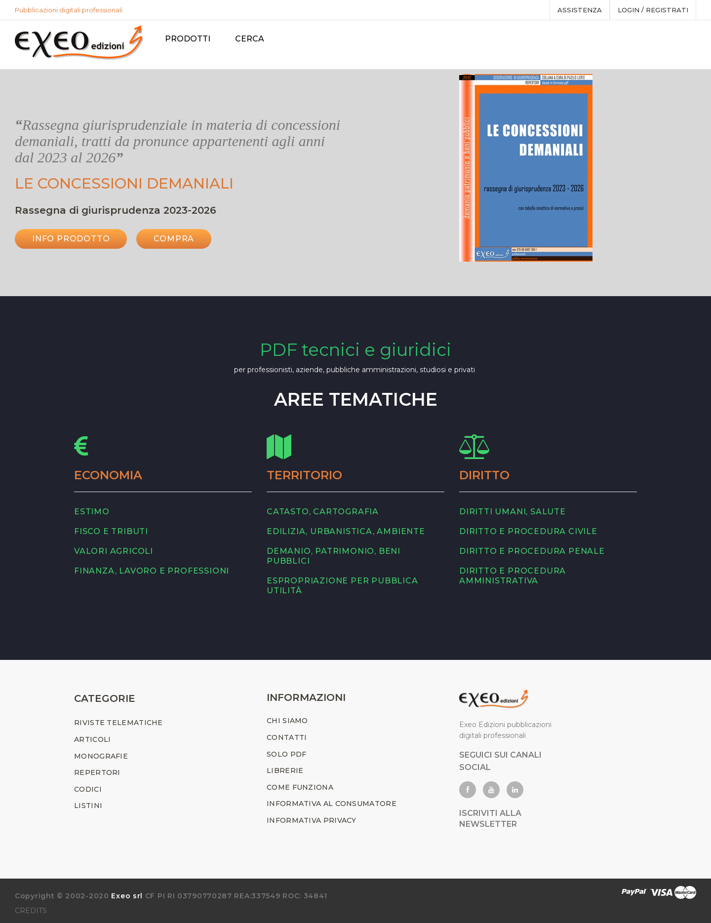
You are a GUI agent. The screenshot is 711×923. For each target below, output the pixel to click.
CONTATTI (287, 737)
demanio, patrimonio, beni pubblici (333, 556)
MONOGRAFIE (101, 756)
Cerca (249, 38)
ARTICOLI (92, 739)
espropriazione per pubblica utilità (342, 585)
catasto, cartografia (323, 511)
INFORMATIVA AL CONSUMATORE (331, 803)
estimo (92, 511)
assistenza (579, 10)
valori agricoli (113, 551)
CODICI (88, 789)
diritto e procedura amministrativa (512, 575)
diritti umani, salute (512, 511)
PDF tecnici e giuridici (355, 349)
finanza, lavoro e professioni (151, 571)
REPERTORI (97, 772)
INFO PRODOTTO (71, 238)
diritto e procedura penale (532, 551)
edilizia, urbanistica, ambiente (346, 531)
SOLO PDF (286, 754)
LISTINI (88, 805)
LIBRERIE (285, 770)
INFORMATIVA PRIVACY (311, 820)
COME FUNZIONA (300, 787)
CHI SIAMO (287, 720)
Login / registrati (653, 10)
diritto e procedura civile (528, 531)
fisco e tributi (111, 531)
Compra (174, 238)
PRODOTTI (187, 38)
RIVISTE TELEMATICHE (118, 722)
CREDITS (31, 910)
